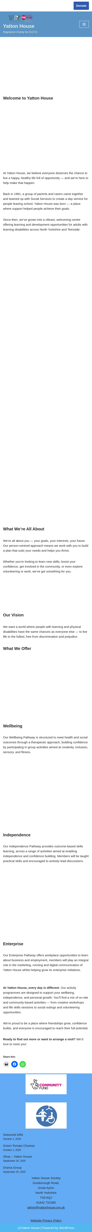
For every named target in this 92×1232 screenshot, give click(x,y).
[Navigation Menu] (84, 24)
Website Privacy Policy (45, 1220)
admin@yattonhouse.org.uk (46, 1207)
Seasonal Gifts (13, 1134)
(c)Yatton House (29, 1228)
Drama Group (12, 1167)
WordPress (66, 1228)
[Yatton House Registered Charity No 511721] (20, 24)
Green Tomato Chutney (19, 1145)
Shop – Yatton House (17, 1156)
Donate (81, 5)
